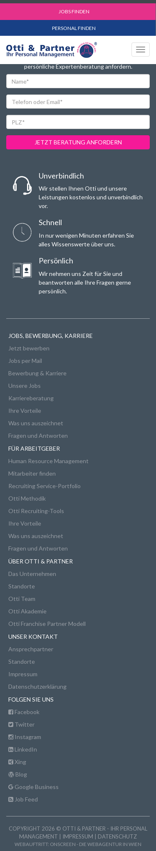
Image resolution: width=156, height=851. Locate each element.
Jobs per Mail (25, 360)
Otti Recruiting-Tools (36, 510)
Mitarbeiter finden (32, 473)
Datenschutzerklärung (37, 686)
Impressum (22, 673)
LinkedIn (22, 749)
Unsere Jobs (24, 385)
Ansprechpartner (30, 649)
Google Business (33, 786)
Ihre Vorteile (24, 410)
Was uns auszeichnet (35, 423)
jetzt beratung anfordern (78, 142)
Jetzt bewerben (29, 348)
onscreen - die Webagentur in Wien (95, 844)
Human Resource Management (48, 460)
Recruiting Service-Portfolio (44, 485)
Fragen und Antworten (38, 435)
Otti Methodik (27, 498)
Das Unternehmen (32, 573)
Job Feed (23, 799)
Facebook (24, 711)
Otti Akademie (27, 611)
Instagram (24, 736)
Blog (17, 774)
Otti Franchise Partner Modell (47, 623)
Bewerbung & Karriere (37, 373)
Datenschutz (117, 836)
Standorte (21, 586)
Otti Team (21, 598)
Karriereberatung (31, 398)
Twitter (21, 724)
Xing (17, 761)
